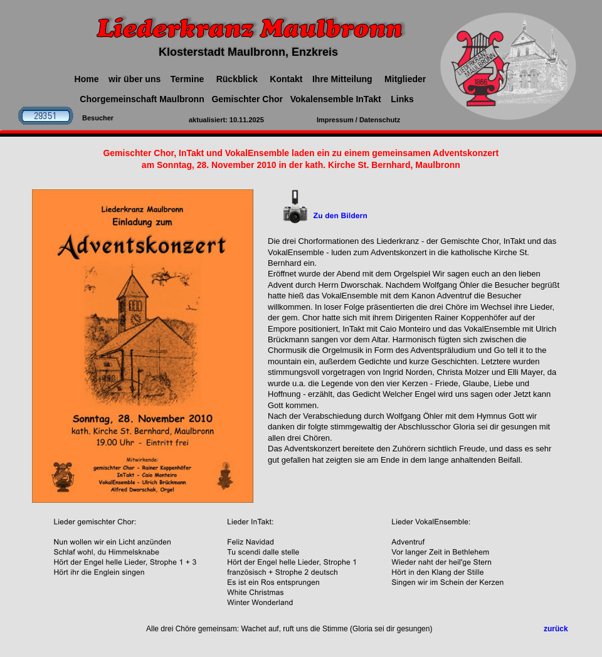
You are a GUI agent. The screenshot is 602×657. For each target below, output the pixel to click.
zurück (556, 628)
